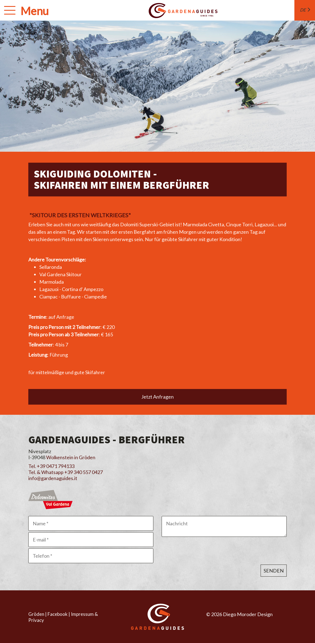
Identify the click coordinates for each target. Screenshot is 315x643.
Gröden (36, 614)
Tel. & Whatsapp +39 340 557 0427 (65, 472)
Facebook (58, 614)
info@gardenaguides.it (52, 478)
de (305, 9)
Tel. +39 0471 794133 (51, 466)
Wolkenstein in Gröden (70, 457)
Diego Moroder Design (248, 614)
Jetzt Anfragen (157, 397)
